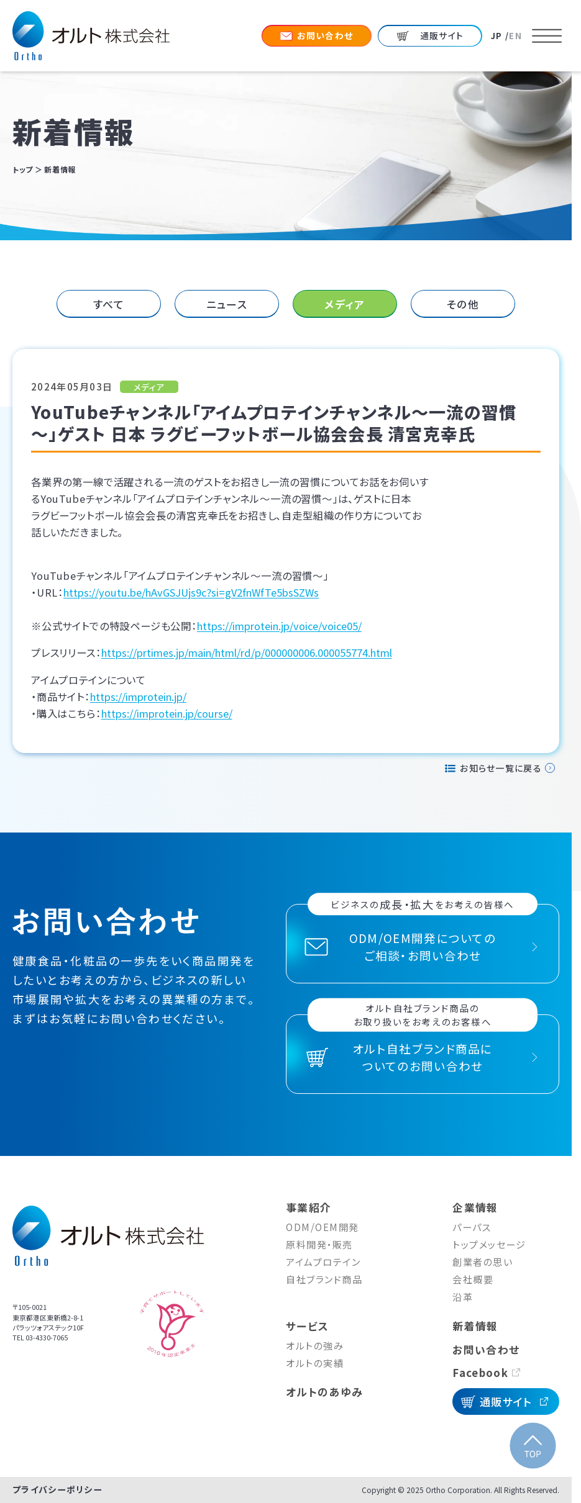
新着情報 (475, 1326)
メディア (344, 304)
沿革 (462, 1296)
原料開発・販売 (319, 1244)
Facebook (480, 1372)
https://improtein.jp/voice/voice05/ (279, 625)
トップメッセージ (489, 1244)
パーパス (471, 1227)
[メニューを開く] (547, 36)
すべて (109, 304)
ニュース (226, 304)
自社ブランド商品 (324, 1279)
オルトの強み (315, 1345)
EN (515, 36)
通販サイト (506, 1401)
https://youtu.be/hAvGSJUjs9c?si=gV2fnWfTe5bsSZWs (191, 592)
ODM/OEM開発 (322, 1227)
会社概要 (472, 1279)
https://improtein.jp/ (138, 696)
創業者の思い (482, 1261)
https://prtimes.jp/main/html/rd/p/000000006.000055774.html (246, 652)
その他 (463, 304)
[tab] (109, 304)
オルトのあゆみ (324, 1391)
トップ (22, 169)
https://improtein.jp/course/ (166, 713)
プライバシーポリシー (57, 1489)
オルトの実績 (315, 1363)
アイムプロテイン (323, 1261)
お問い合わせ (485, 1349)
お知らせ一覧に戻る (501, 768)
